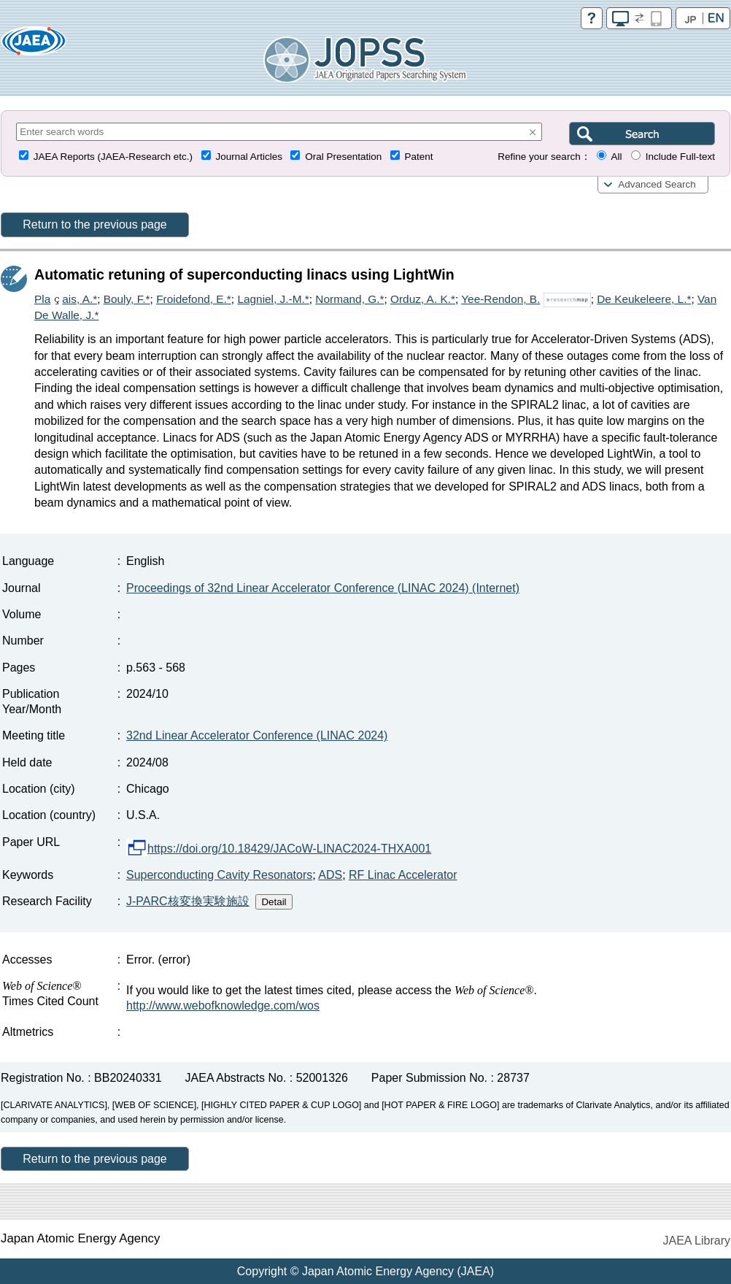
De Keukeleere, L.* (644, 299)
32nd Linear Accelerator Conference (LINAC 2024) (256, 735)
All (616, 156)
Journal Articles (248, 156)
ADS (330, 875)
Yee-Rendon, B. (500, 299)
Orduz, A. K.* (422, 299)
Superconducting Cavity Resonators (219, 875)
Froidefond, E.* (193, 299)
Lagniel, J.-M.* (273, 299)
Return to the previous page (94, 224)
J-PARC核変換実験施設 (188, 901)
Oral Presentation (343, 156)
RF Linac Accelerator (403, 875)
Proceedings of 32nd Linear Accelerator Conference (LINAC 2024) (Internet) (322, 588)
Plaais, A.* (65, 299)
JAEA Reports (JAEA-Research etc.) (113, 156)
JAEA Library (696, 1240)
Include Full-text (680, 156)
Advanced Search (657, 184)
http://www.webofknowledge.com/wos (223, 1005)
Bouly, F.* (127, 299)
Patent (419, 156)
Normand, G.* (349, 299)
